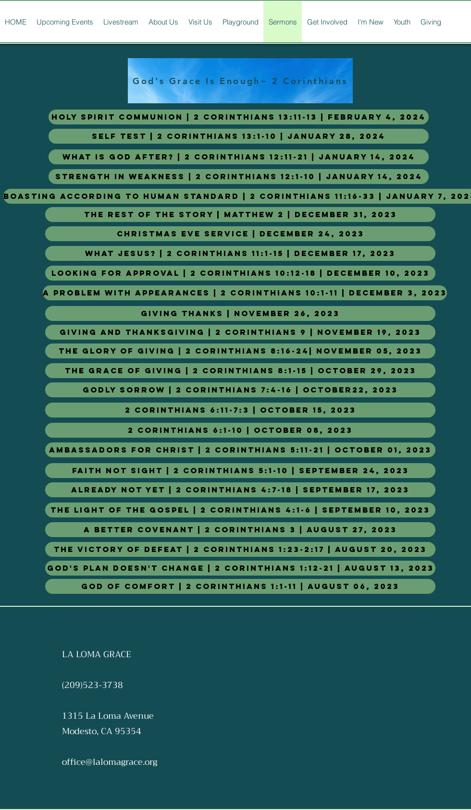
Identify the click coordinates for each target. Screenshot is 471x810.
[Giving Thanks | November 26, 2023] (240, 313)
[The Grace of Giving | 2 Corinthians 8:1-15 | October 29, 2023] (240, 370)
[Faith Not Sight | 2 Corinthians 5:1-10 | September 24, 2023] (240, 470)
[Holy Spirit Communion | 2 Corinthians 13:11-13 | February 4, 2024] (239, 117)
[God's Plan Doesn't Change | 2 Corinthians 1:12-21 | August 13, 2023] (240, 568)
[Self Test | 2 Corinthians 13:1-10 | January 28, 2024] (239, 136)
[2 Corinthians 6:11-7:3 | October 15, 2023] (240, 410)
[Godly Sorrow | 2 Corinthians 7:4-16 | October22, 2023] (240, 389)
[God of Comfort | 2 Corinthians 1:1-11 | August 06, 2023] (240, 586)
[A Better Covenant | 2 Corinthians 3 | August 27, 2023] (240, 529)
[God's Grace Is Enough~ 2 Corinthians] (240, 80)
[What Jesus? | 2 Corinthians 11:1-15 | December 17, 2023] (240, 253)
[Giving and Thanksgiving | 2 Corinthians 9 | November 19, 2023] (240, 332)
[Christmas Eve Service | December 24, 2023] (240, 233)
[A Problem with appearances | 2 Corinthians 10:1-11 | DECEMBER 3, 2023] (245, 292)
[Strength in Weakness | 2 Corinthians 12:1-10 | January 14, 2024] (239, 176)
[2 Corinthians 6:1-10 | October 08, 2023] (240, 430)
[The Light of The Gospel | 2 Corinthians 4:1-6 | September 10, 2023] (240, 510)
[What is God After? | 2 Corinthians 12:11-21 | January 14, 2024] (239, 156)
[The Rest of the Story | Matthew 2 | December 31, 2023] (240, 214)
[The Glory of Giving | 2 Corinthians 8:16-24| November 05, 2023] (240, 351)
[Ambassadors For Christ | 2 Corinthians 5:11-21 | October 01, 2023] (240, 449)
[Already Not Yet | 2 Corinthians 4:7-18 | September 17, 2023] (240, 489)
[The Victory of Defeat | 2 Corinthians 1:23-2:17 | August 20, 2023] (240, 549)
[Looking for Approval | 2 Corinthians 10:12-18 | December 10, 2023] (240, 273)
